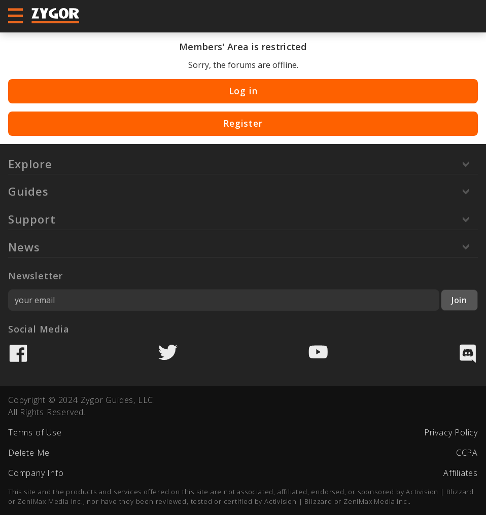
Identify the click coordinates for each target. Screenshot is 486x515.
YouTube (318, 353)
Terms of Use (35, 432)
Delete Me (29, 452)
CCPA (467, 452)
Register (242, 123)
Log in (243, 91)
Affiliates (460, 473)
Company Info (36, 473)
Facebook (18, 353)
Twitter (168, 353)
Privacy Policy (451, 432)
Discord (468, 353)
